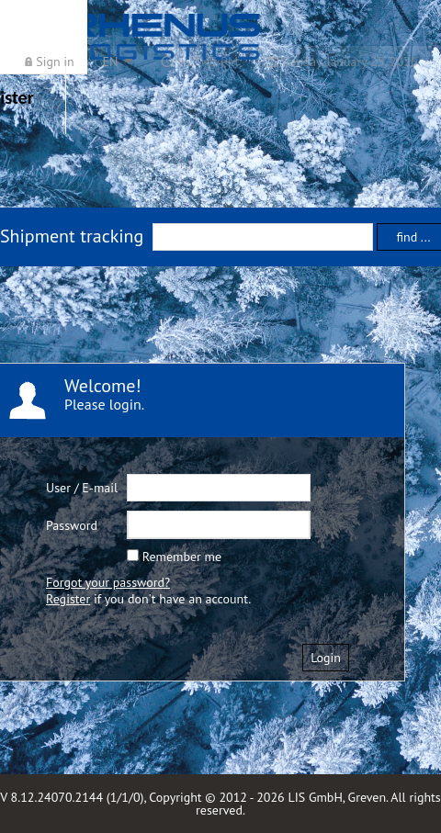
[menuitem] (49, 61)
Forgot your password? (108, 582)
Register (68, 599)
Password (71, 525)
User (58, 487)
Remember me (181, 556)
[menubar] (221, 61)
